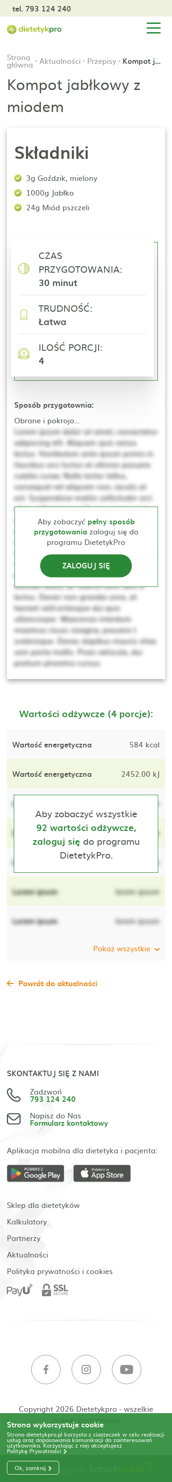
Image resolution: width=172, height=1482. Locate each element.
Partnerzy (23, 1237)
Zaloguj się (86, 565)
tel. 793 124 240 (41, 8)
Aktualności (60, 60)
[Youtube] (126, 1370)
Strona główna (20, 60)
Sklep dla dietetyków (43, 1204)
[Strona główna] (34, 28)
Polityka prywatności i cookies (60, 1270)
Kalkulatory (27, 1221)
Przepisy (101, 60)
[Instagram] (86, 1370)
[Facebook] (46, 1370)
